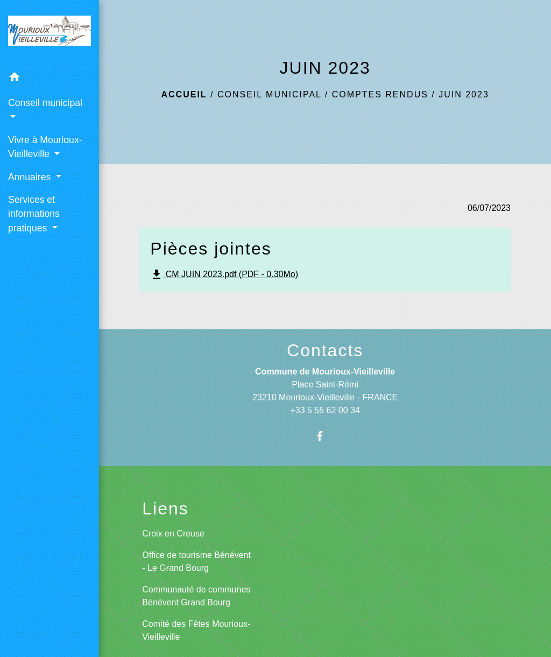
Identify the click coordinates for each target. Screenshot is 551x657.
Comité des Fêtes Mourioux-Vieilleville (196, 630)
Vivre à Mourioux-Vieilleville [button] (45, 147)
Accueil (184, 94)
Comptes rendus (380, 94)
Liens (165, 508)
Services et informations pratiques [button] (34, 214)
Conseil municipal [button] (45, 102)
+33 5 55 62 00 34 (324, 410)
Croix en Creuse (173, 533)
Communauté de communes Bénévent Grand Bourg (196, 596)
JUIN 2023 (464, 94)
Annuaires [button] (30, 177)
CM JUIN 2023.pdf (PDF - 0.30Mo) (224, 274)
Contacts (325, 350)
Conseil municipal (269, 94)
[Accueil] (49, 33)
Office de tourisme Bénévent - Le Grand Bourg (196, 561)
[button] (49, 78)
